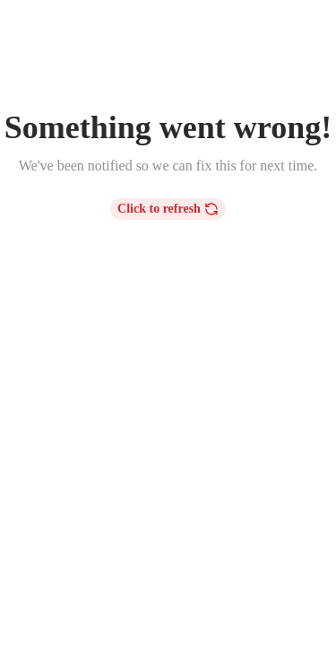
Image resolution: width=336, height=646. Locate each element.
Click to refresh (168, 209)
